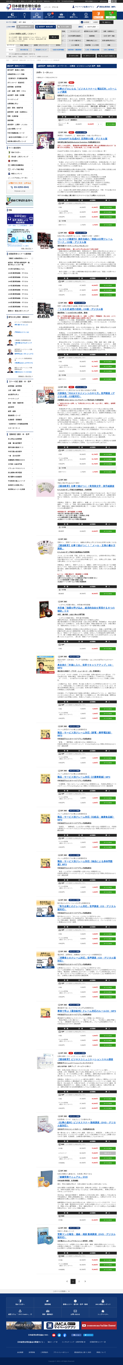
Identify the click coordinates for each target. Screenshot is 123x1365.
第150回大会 (24, 49)
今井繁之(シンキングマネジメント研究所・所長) (75, 1241)
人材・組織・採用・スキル (16, 91)
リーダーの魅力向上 (75, 40)
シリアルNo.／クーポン (18, 178)
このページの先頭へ (61, 1291)
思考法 (58, 45)
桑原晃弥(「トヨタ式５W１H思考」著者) (72, 313)
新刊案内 (12, 161)
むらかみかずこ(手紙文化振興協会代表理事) (73, 552)
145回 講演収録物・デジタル (18, 294)
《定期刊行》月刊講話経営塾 (17, 78)
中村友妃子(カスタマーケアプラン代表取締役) (74, 739)
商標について (101, 1352)
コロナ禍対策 (75, 45)
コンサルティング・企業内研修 (72, 1342)
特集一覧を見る (27, 248)
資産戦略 (92, 36)
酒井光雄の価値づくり (15, 447)
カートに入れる (111, 124)
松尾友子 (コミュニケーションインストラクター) (75, 95)
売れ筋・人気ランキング (18, 156)
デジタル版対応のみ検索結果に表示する (22, 54)
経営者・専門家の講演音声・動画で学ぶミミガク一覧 (19, 264)
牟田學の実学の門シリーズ (16, 141)
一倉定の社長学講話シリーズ (17, 137)
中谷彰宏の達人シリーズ (16, 481)
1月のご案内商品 (109, 49)
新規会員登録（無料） (107, 7)
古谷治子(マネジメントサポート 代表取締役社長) (76, 1129)
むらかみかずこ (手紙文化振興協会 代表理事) (74, 490)
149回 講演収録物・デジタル (18, 277)
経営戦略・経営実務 (14, 87)
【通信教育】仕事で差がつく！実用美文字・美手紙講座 (85, 486)
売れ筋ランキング (41, 49)
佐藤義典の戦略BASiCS (16, 460)
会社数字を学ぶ (13, 394)
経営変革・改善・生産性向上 (17, 112)
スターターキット (14, 428)
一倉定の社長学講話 (58, 49)
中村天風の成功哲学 (15, 451)
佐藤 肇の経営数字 (15, 443)
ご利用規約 (44, 1352)
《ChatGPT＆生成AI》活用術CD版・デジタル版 (82, 138)
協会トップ (51, 1342)
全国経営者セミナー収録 (15, 74)
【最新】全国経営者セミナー (18, 258)
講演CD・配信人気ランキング (18, 311)
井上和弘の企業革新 (15, 439)
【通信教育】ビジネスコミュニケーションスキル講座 (85, 1059)
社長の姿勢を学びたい (109, 40)
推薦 (109, 45)
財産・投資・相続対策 (15, 403)
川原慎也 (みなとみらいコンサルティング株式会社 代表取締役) (80, 400)
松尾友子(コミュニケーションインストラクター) (75, 1063)
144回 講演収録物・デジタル (18, 298)
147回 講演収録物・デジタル (18, 285)
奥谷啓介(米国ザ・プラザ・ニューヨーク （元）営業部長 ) (79, 671)
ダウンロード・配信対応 (15, 82)
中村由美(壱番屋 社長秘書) (67, 1180)
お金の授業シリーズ (14, 129)
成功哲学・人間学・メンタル (17, 124)
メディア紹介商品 (16, 169)
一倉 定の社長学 (14, 456)
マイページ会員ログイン (83, 7)
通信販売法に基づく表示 (82, 1352)
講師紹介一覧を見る (25, 376)
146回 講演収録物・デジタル (18, 290)
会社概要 (20, 1352)
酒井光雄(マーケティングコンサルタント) (72, 246)
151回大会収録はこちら (16, 269)
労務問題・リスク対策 (92, 45)
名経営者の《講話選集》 (75, 49)
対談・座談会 (24, 45)
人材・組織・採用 (14, 390)
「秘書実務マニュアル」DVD (72, 1177)
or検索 (95, 22)
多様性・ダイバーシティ (41, 45)
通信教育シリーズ (14, 415)
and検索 (86, 22)
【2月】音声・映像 (109, 36)
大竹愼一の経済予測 (15, 464)
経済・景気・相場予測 (15, 108)
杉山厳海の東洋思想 (15, 472)
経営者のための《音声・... (92, 31)
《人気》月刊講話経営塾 (92, 49)
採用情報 (32, 1352)
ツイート (88, 1335)
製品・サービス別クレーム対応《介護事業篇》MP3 (83, 777)
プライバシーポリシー (61, 1352)
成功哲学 (11, 407)
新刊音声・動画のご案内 (15, 70)
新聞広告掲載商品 (16, 165)
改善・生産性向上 (109, 31)
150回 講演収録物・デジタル (18, 273)
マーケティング (75, 31)
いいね (76, 1335)
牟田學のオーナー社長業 (16, 489)
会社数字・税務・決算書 (15, 95)
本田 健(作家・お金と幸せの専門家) (71, 614)
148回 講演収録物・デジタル (18, 281)
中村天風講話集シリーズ (15, 133)
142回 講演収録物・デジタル (18, 306)
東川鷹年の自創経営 (15, 477)
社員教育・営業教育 (15, 419)
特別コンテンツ (15, 173)
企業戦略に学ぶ (12, 103)
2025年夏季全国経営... (75, 36)
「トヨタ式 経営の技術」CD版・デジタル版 (80, 309)
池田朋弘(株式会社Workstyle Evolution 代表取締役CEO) (78, 142)
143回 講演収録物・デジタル (18, 302)
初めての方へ (14, 152)
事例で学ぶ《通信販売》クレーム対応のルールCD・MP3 (86, 1011)
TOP (7, 60)
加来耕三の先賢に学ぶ (15, 485)
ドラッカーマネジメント (16, 468)
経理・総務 (12, 411)
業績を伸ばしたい (92, 40)
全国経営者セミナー (97, 1342)
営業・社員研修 (12, 116)
